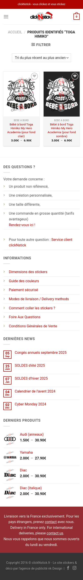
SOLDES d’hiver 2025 (31, 378)
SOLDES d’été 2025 (30, 365)
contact (51, 522)
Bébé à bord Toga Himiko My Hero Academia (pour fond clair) (21, 130)
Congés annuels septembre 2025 (41, 352)
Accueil (15, 32)
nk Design (55, 568)
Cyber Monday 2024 (30, 404)
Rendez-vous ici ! (22, 225)
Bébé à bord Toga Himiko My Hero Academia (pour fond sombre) (62, 130)
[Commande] (41, 57)
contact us (55, 533)
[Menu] (6, 16)
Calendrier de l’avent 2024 (35, 391)
